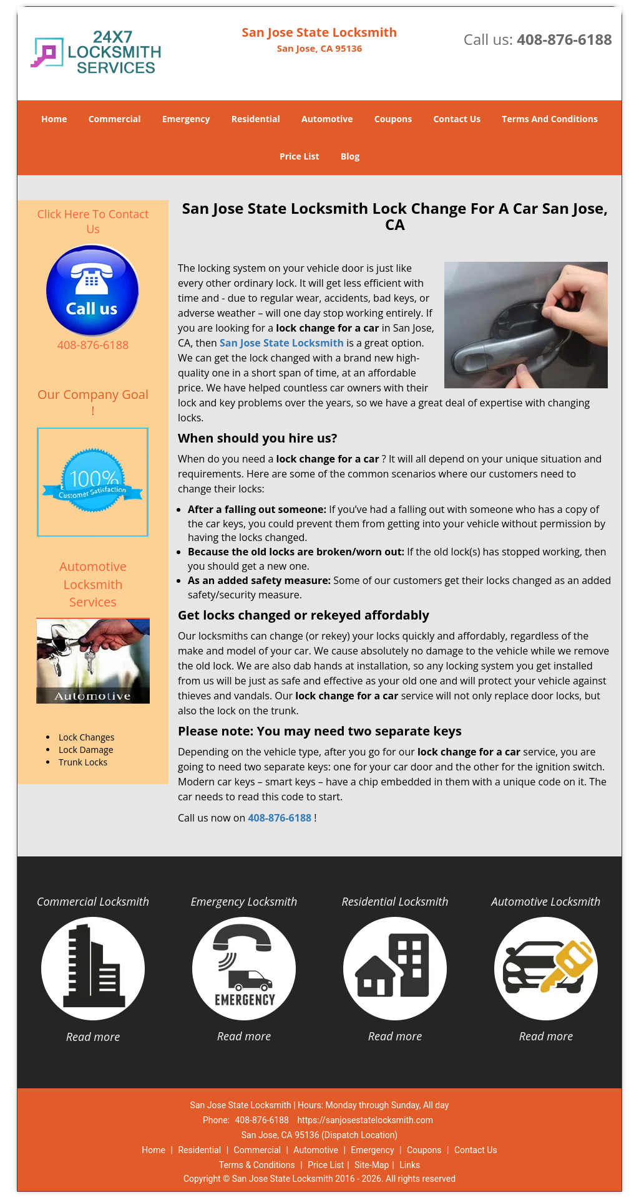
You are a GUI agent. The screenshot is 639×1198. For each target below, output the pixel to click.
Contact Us (456, 119)
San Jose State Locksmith (282, 343)
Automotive (327, 119)
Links (409, 1165)
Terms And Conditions (550, 119)
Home (54, 119)
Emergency (186, 119)
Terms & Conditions (257, 1165)
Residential (256, 119)
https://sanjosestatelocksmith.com (365, 1120)
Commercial (115, 119)
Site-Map (371, 1165)
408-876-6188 (564, 39)
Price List (300, 156)
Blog (350, 156)
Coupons (393, 119)
